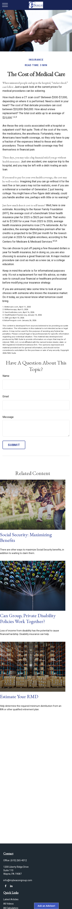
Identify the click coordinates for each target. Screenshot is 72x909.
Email (5, 396)
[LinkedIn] (11, 886)
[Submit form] (13, 445)
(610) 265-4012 (18, 860)
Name (5, 375)
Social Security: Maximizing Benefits (26, 537)
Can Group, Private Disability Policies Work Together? (28, 618)
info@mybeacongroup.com (17, 880)
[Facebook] (5, 886)
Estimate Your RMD (19, 696)
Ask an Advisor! (46, 906)
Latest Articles (10, 899)
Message (8, 417)
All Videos (8, 903)
